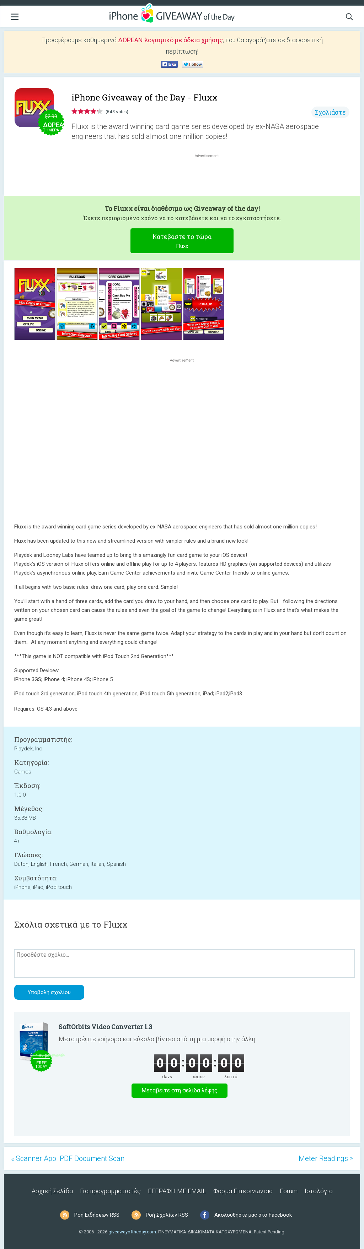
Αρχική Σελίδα (52, 1191)
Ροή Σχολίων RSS (167, 1215)
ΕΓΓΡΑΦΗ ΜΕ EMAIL (177, 1191)
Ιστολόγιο (319, 1191)
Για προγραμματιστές (110, 1191)
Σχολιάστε (330, 112)
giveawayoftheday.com (132, 1231)
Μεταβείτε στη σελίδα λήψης (179, 1090)
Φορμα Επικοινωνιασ (243, 1191)
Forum (289, 1191)
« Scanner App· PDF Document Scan (67, 1158)
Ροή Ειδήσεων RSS (96, 1215)
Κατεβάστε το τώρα (182, 242)
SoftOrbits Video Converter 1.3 (105, 1026)
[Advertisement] (210, 176)
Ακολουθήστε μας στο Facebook (253, 1215)
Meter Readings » (326, 1158)
